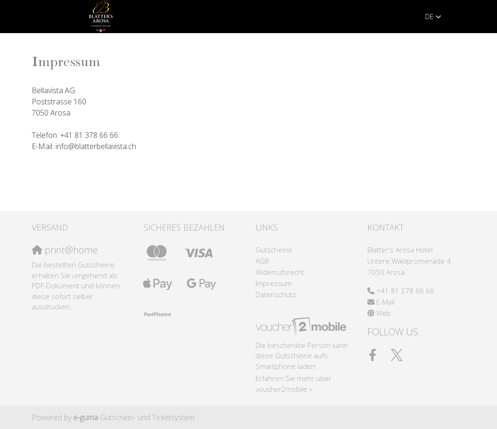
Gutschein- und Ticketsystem (133, 417)
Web (383, 313)
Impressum (273, 283)
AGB (262, 261)
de (429, 16)
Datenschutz (275, 294)
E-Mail (385, 301)
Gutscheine (273, 249)
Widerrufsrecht (279, 272)
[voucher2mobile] (302, 326)
